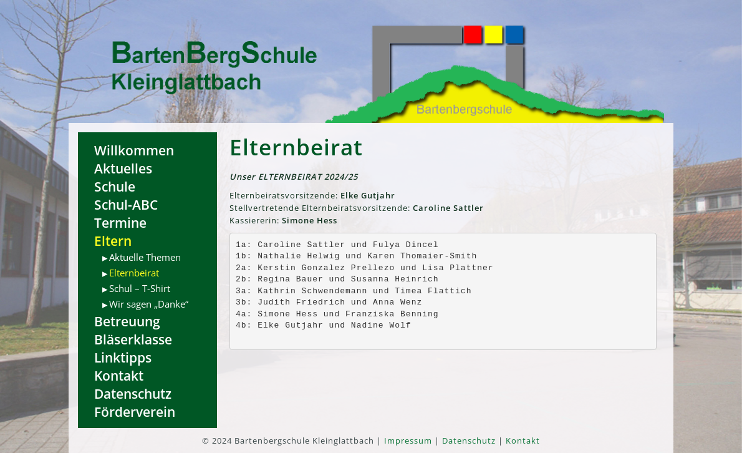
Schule (114, 186)
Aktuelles (123, 168)
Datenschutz (132, 393)
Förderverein (134, 411)
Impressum (408, 440)
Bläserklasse (133, 339)
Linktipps (123, 357)
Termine (120, 222)
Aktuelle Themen (145, 257)
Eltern (113, 240)
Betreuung (127, 321)
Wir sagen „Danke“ (148, 304)
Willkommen (134, 150)
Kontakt (118, 375)
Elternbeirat (134, 272)
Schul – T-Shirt (139, 288)
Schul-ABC (126, 204)
